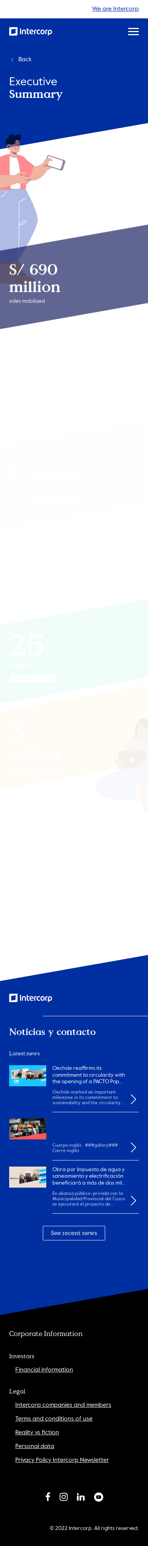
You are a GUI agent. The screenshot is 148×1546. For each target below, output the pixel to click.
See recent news (74, 1233)
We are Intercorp (115, 9)
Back (20, 60)
